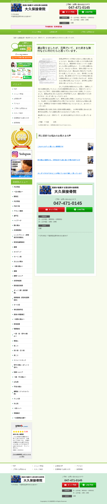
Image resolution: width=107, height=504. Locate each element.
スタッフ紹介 (18, 113)
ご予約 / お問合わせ (87, 32)
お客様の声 (53, 32)
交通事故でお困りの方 (21, 118)
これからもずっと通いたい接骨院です (50, 146)
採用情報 (17, 123)
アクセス (70, 32)
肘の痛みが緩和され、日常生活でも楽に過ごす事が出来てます (59, 160)
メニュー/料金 (36, 32)
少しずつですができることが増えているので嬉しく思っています (60, 173)
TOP (19, 32)
